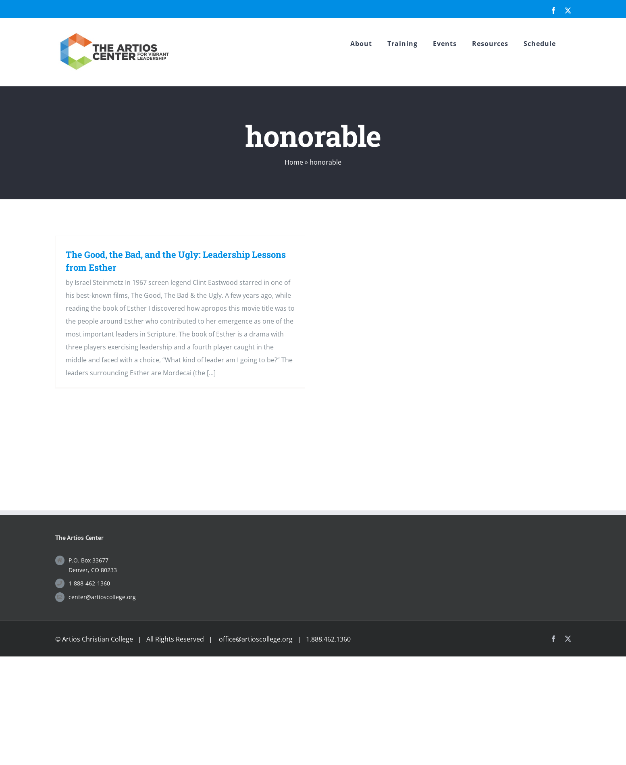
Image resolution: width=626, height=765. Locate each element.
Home (294, 162)
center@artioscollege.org (102, 597)
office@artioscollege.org (256, 639)
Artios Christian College (97, 639)
